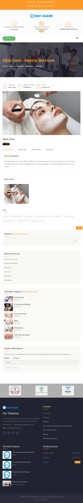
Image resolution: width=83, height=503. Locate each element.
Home (5, 66)
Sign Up (50, 6)
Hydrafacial (18, 328)
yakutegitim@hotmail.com (46, 2)
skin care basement (41, 216)
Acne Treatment (20, 314)
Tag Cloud (49, 150)
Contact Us (44, 499)
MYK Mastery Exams (50, 438)
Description (9, 150)
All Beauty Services (16, 66)
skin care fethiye (16, 216)
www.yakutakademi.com (13, 428)
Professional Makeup (22, 304)
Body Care (8, 267)
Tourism (46, 417)
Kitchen (46, 422)
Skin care (6, 216)
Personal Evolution (50, 430)
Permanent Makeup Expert (21, 462)
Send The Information (12, 368)
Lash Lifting (19, 297)
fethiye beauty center (38, 221)
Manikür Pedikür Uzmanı (21, 472)
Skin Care (29, 66)
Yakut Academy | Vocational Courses (41, 497)
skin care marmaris (55, 216)
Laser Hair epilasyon (22, 335)
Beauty (45, 434)
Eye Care (7, 272)
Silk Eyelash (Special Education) (23, 452)
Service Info (22, 150)
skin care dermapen (9, 221)
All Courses (47, 413)
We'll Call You (9, 39)
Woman (15, 358)
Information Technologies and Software (57, 426)
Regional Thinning (10, 263)
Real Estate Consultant (19, 482)
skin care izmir (28, 216)
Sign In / (42, 6)
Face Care (8, 276)
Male (7, 358)
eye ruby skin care (23, 221)
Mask (16, 321)
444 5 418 (30, 2)
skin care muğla (68, 216)
